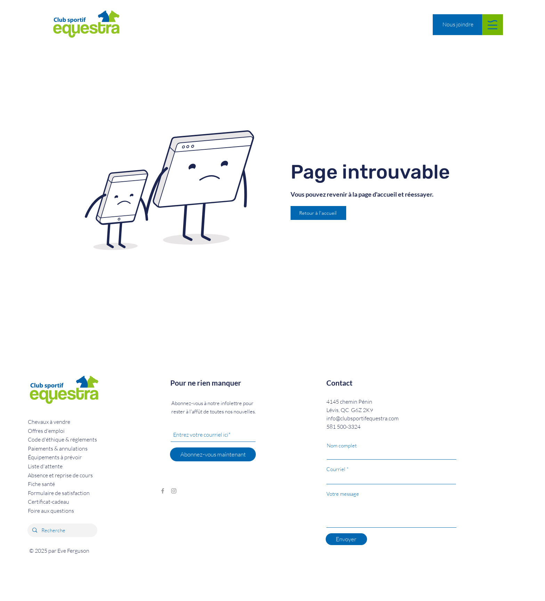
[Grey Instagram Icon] (173, 490)
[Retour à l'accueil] (318, 213)
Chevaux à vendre (49, 421)
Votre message (342, 493)
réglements (62, 439)
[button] (492, 24)
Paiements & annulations (58, 448)
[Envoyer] (346, 539)
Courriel (335, 469)
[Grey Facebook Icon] (162, 490)
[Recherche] (62, 530)
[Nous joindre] (457, 24)
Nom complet (342, 445)
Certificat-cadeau (48, 501)
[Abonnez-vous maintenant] (213, 454)
